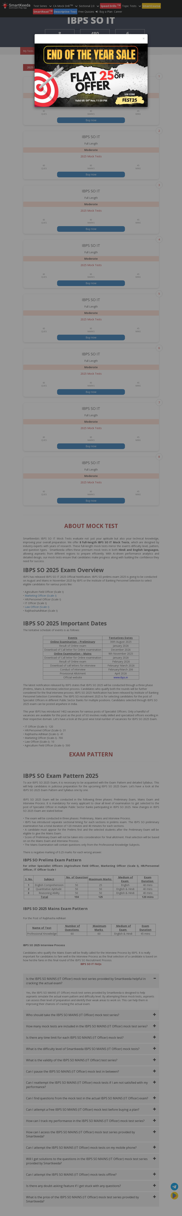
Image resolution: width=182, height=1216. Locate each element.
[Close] (144, 39)
